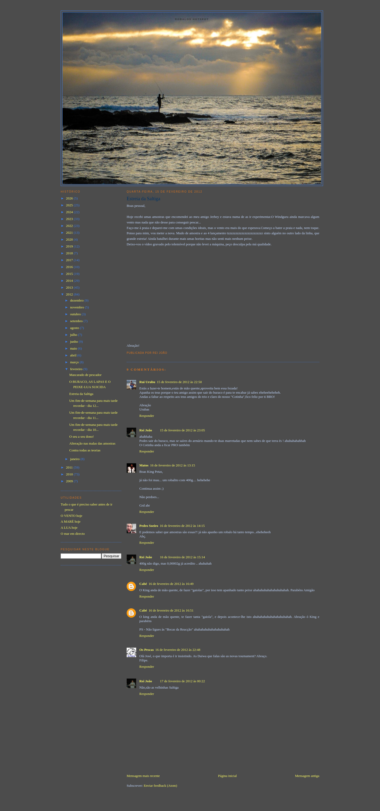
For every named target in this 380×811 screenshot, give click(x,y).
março (75, 362)
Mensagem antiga (307, 776)
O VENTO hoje (71, 516)
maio (74, 348)
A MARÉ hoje (70, 521)
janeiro (75, 459)
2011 (70, 467)
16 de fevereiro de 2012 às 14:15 (182, 526)
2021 (70, 233)
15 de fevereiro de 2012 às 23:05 (182, 430)
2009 (70, 481)
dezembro (77, 300)
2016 (70, 267)
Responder (146, 416)
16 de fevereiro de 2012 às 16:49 (171, 584)
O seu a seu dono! (81, 436)
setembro (77, 321)
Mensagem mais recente (143, 776)
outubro (76, 314)
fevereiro (76, 369)
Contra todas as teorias (84, 450)
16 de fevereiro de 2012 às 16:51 (171, 610)
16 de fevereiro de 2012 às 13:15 (172, 465)
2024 (70, 212)
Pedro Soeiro (148, 526)
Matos (144, 465)
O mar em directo (73, 534)
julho (74, 335)
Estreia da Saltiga (143, 198)
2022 (70, 226)
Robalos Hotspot (192, 19)
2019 (70, 246)
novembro (77, 307)
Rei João (145, 430)
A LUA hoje (69, 527)
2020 (70, 239)
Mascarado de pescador (85, 375)
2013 (70, 287)
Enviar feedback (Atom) (160, 786)
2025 (70, 205)
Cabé (143, 584)
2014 (70, 281)
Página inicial (227, 776)
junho (74, 342)
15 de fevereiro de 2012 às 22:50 (179, 382)
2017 (70, 260)
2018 (70, 253)
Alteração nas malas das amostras (92, 443)
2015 (70, 274)
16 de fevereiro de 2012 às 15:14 (182, 557)
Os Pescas (146, 650)
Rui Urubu (147, 382)
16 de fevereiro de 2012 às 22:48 (177, 650)
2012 (70, 294)
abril (73, 355)
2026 (70, 198)
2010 (70, 474)
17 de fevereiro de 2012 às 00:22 (182, 681)
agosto (75, 328)
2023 (70, 219)
